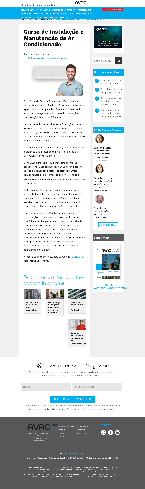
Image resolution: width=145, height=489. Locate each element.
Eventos (63, 436)
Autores (63, 433)
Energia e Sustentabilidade (59, 14)
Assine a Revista (112, 9)
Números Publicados (45, 5)
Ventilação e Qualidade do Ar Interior (56, 10)
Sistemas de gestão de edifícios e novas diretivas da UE (111, 101)
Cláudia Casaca (100, 160)
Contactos (82, 433)
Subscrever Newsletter (72, 399)
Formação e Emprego (31, 17)
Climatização (27, 10)
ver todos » (108, 225)
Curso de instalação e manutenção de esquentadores (78, 338)
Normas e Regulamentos (56, 17)
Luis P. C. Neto (100, 218)
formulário (77, 256)
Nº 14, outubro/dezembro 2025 (111, 286)
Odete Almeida (100, 191)
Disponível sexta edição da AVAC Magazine (101, 211)
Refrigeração (84, 10)
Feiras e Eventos (84, 14)
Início (26, 5)
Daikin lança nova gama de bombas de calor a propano (54, 307)
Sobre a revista (66, 426)
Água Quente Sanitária (32, 14)
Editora (62, 429)
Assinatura (82, 426)
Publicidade (82, 429)
